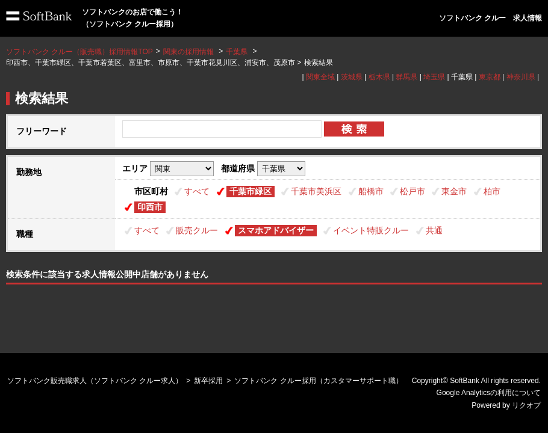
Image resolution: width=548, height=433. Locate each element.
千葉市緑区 (250, 191)
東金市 (454, 191)
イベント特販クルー (371, 230)
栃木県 (379, 77)
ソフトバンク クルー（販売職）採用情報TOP (79, 52)
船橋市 (371, 191)
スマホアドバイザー (276, 230)
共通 (434, 230)
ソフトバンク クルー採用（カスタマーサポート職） (318, 380)
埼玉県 (434, 77)
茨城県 (352, 77)
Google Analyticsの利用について (489, 392)
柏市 (492, 191)
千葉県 (237, 52)
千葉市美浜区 (316, 191)
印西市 (150, 207)
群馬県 (406, 77)
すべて (197, 191)
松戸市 (412, 191)
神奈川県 (520, 77)
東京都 (489, 77)
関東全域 (320, 77)
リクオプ (526, 405)
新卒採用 (208, 380)
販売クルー (197, 230)
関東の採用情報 (189, 52)
